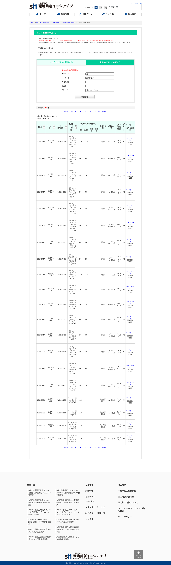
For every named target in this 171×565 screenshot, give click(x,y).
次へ (99, 111)
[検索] (123, 7)
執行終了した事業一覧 (95, 513)
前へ (72, 111)
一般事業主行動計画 (127, 491)
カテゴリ (65, 74)
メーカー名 (65, 78)
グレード (65, 90)
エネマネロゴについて (95, 507)
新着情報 (89, 485)
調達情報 (89, 491)
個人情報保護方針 (126, 497)
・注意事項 (89, 501)
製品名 (64, 86)
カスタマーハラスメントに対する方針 (132, 509)
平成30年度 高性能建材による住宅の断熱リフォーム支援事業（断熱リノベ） (57, 22)
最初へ (66, 111)
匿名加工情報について (128, 502)
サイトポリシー (125, 517)
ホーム (33, 22)
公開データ (90, 497)
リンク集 (89, 519)
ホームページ (130, 140)
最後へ (104, 111)
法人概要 (122, 485)
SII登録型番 (66, 82)
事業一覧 (31, 485)
